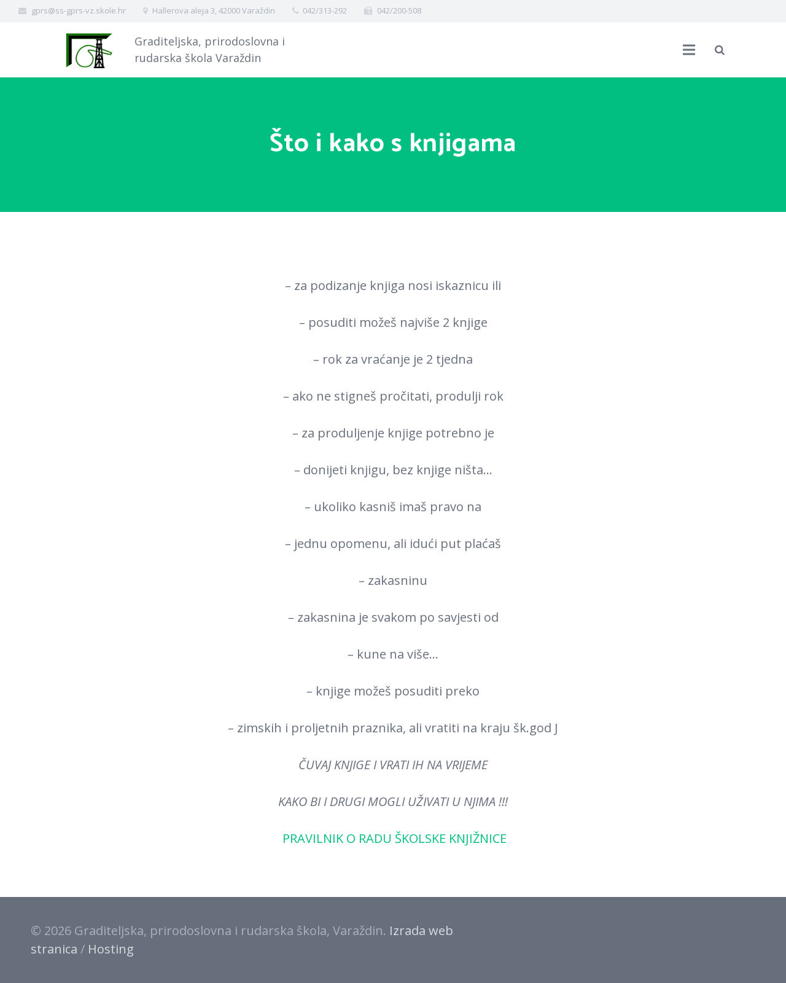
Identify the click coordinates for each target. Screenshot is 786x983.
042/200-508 (399, 10)
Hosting (111, 949)
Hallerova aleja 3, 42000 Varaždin (213, 10)
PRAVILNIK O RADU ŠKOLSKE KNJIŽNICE (393, 838)
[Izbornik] (689, 49)
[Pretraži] (719, 50)
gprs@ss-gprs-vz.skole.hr (78, 10)
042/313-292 (325, 10)
